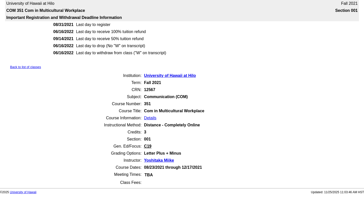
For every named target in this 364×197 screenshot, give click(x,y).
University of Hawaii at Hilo (170, 75)
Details (150, 118)
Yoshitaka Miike (159, 160)
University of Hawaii (23, 192)
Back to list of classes (25, 67)
